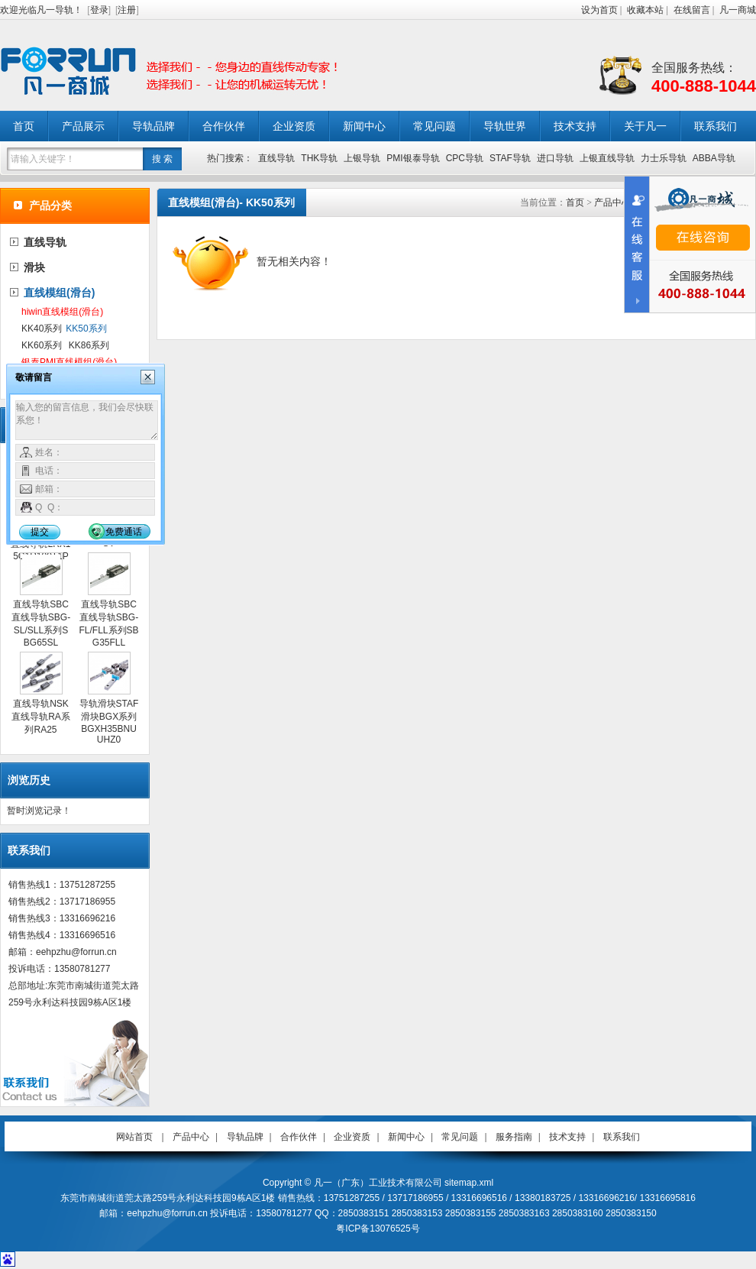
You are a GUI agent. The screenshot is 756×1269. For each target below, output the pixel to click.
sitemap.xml (468, 1182)
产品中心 (612, 202)
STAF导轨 (510, 158)
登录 (99, 10)
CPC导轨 (464, 158)
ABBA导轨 (714, 158)
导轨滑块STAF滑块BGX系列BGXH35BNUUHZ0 (109, 721)
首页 (23, 126)
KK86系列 (89, 345)
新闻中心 (364, 126)
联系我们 (715, 126)
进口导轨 (555, 158)
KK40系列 (41, 328)
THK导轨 (319, 158)
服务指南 (514, 1136)
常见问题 (434, 126)
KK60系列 (41, 345)
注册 (127, 10)
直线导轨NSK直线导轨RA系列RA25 (40, 716)
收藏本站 (645, 10)
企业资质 (294, 126)
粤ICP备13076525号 (377, 1228)
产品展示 (83, 126)
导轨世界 (504, 126)
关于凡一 (645, 126)
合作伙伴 (223, 126)
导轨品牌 (153, 126)
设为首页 (599, 10)
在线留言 (692, 10)
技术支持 (575, 126)
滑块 (34, 267)
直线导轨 (276, 158)
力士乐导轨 (664, 158)
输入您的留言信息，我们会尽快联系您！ (86, 420)
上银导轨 (362, 158)
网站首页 (134, 1136)
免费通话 (123, 531)
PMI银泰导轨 (412, 158)
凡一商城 (737, 10)
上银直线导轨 (607, 158)
